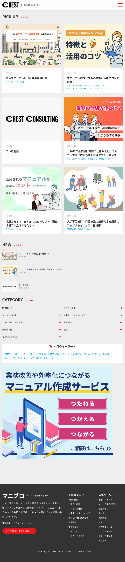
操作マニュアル (105, 526)
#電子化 (65, 353)
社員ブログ (68, 329)
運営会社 (6, 523)
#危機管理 (76, 353)
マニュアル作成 (9, 315)
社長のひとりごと (10, 336)
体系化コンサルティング (74, 315)
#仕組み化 (53, 353)
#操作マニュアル (100, 353)
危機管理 (102, 517)
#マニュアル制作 (32, 358)
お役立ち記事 (69, 308)
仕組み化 (102, 508)
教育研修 (67, 322)
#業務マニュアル (13, 353)
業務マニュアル (105, 499)
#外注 (87, 353)
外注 (101, 522)
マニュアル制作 (105, 536)
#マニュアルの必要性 (35, 353)
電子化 (101, 513)
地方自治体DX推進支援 (12, 322)
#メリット (49, 358)
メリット (102, 540)
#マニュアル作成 (13, 358)
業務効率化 (7, 329)
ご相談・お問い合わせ (19, 531)
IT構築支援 (7, 308)
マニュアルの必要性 (107, 504)
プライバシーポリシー (23, 523)
